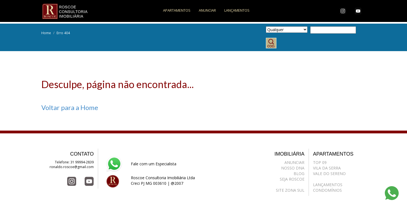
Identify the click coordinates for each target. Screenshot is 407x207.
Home (46, 33)
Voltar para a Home (69, 107)
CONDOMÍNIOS (327, 190)
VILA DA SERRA (327, 168)
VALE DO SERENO (329, 173)
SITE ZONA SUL (290, 190)
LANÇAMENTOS (237, 10)
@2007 (177, 183)
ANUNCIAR (207, 10)
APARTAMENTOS (176, 10)
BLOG (299, 173)
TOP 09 (320, 162)
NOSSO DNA (292, 168)
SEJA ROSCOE (292, 179)
